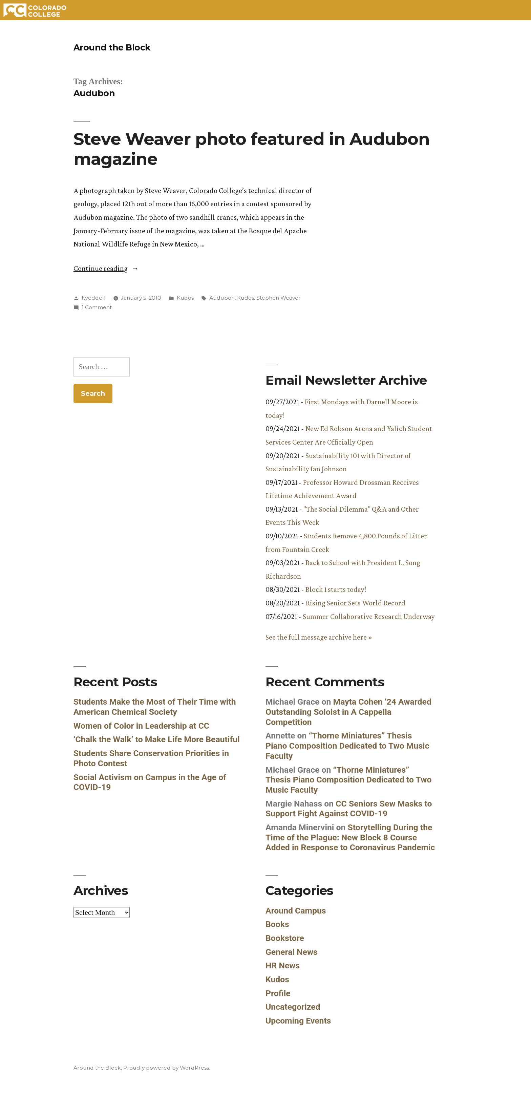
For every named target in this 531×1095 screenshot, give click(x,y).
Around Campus (296, 911)
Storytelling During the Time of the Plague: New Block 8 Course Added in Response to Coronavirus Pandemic (350, 837)
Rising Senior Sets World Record (355, 603)
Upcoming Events (298, 1021)
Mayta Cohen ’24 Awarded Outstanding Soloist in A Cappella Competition (348, 712)
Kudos (185, 298)
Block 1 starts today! (335, 589)
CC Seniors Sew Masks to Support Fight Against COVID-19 (349, 809)
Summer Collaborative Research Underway (369, 616)
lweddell (94, 298)
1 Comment (97, 307)
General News (292, 952)
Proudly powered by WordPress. (166, 1068)
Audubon (222, 298)
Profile (278, 993)
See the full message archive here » (319, 637)
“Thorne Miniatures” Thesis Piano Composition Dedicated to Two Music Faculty (347, 745)
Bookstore (285, 938)
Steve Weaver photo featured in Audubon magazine (251, 149)
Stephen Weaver (278, 298)
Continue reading (106, 268)
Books (277, 924)
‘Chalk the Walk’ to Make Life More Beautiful (156, 739)
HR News (283, 965)
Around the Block (111, 47)
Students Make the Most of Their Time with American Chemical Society (154, 707)
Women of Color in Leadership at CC (141, 726)
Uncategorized (293, 1007)
